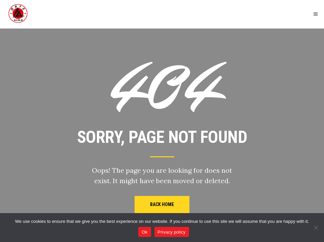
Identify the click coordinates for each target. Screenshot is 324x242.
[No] (315, 227)
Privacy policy (172, 232)
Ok (144, 232)
